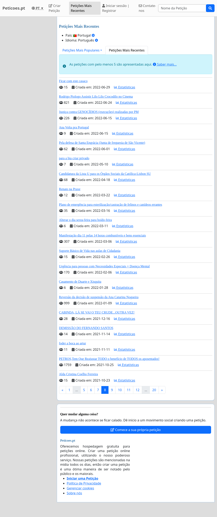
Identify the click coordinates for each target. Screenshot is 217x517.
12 (137, 390)
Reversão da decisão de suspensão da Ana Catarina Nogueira (99, 297)
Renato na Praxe (70, 189)
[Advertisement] (27, 78)
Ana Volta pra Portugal (74, 127)
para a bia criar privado (74, 158)
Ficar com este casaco (73, 81)
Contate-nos (147, 8)
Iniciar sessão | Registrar (115, 8)
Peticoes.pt (13, 8)
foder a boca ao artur (72, 343)
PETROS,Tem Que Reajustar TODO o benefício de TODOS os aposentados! (109, 359)
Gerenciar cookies (80, 488)
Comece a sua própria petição (136, 430)
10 (120, 390)
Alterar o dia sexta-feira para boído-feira (85, 220)
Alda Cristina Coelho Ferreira (78, 374)
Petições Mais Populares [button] (81, 50)
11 (129, 390)
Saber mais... (165, 64)
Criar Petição (55, 8)
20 (154, 390)
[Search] (182, 8)
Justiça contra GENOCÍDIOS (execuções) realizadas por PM (99, 112)
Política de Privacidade (84, 483)
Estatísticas (124, 87)
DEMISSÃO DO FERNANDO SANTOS (86, 328)
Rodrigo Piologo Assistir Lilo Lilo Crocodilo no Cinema (96, 96)
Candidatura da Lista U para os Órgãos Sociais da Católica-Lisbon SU (105, 173)
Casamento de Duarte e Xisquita (80, 281)
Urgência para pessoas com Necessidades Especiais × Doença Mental (104, 266)
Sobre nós (74, 493)
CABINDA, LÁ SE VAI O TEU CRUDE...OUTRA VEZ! (97, 312)
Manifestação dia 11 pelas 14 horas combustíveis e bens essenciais (102, 235)
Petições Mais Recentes (81, 8)
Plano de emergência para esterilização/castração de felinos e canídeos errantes (110, 204)
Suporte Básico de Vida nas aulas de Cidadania (89, 250)
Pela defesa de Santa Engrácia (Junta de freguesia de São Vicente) (102, 142)
